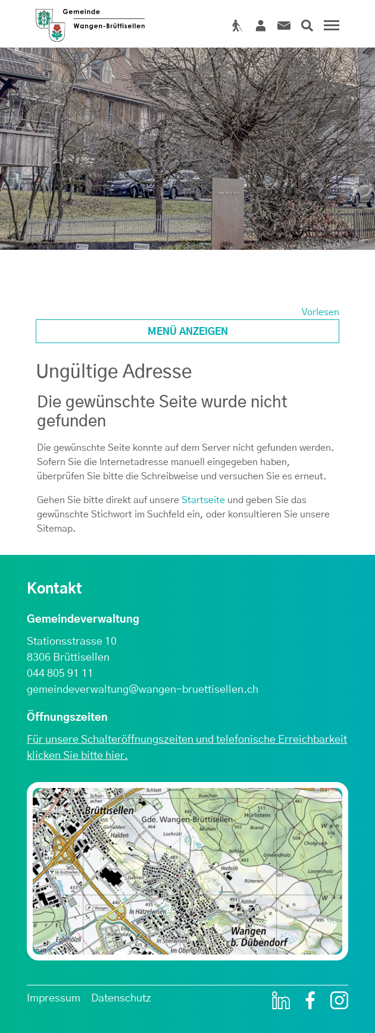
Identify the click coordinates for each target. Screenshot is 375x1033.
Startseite (203, 500)
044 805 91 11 (60, 673)
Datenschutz (121, 998)
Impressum (53, 998)
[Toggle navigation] (329, 29)
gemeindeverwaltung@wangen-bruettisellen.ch (142, 690)
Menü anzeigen (188, 332)
